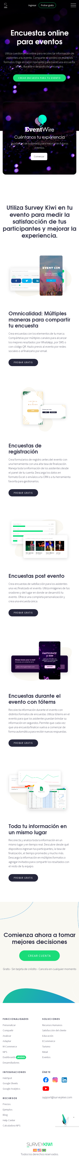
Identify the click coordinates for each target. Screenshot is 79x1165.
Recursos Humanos (52, 1025)
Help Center (9, 1120)
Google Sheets (10, 1083)
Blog (5, 1114)
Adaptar (7, 1041)
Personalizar (9, 1025)
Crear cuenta (39, 955)
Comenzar (39, 156)
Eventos (46, 1057)
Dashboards (14, 1057)
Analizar (7, 1035)
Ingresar (32, 5)
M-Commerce (10, 1046)
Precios (7, 1104)
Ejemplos (7, 1109)
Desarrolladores (11, 1062)
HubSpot (7, 1078)
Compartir (8, 1030)
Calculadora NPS (11, 1125)
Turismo (46, 1046)
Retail (45, 1052)
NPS (5, 1052)
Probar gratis (47, 5)
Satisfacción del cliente (54, 1030)
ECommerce (48, 1041)
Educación (47, 1035)
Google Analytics (11, 1088)
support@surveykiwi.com (57, 1097)
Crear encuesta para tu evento (39, 77)
